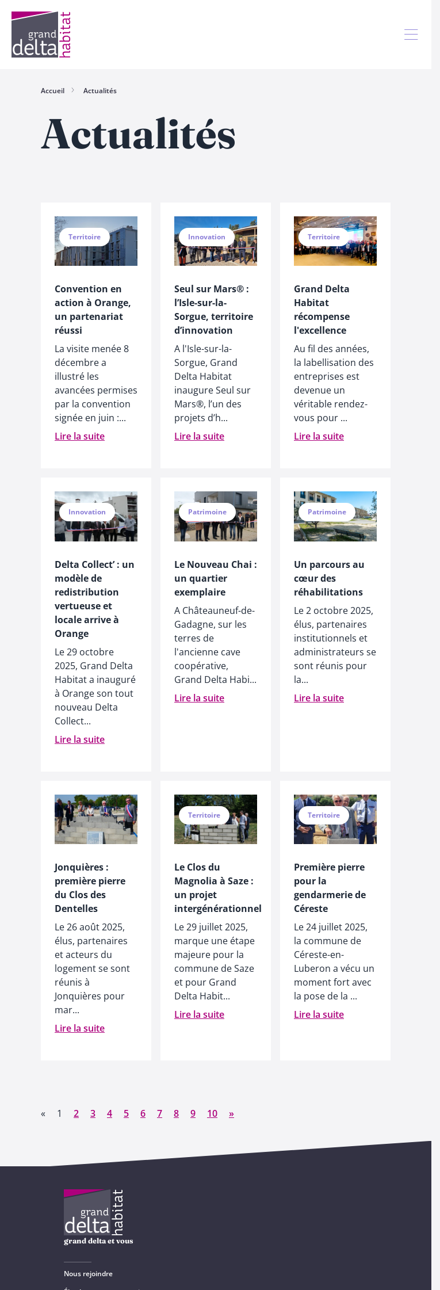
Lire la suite (80, 436)
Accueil (52, 91)
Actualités (100, 91)
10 (212, 1113)
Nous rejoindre (88, 1273)
